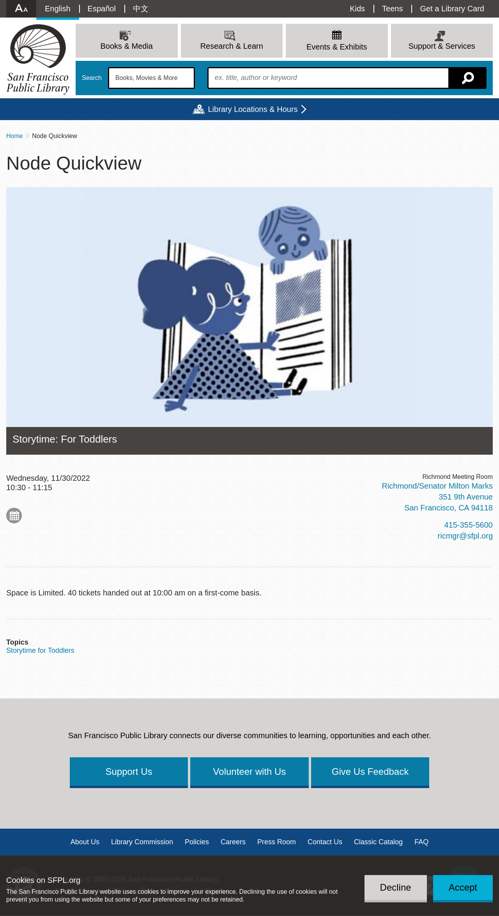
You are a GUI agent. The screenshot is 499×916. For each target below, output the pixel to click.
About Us (85, 842)
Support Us (128, 771)
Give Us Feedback (370, 771)
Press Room (276, 842)
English (58, 8)
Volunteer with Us (249, 771)
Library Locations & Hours (252, 109)
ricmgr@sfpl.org (465, 536)
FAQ (421, 842)
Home (14, 136)
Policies (197, 842)
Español (102, 8)
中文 (141, 8)
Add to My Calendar (14, 515)
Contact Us (325, 842)
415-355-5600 (468, 525)
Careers (233, 842)
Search (92, 78)
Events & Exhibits (336, 47)
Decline (395, 887)
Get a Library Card (452, 8)
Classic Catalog (378, 842)
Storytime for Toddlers (40, 650)
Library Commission (142, 842)
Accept (463, 887)
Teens (392, 8)
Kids (357, 8)
